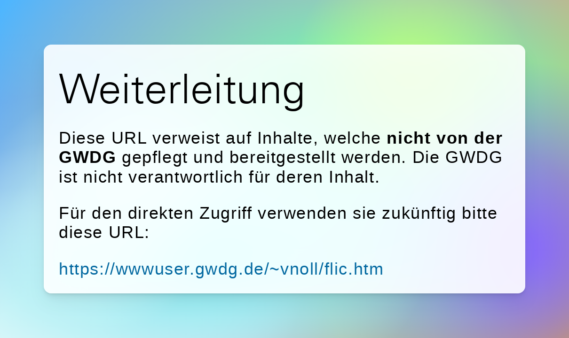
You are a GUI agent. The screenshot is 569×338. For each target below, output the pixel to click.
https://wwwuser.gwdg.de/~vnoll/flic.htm (221, 268)
